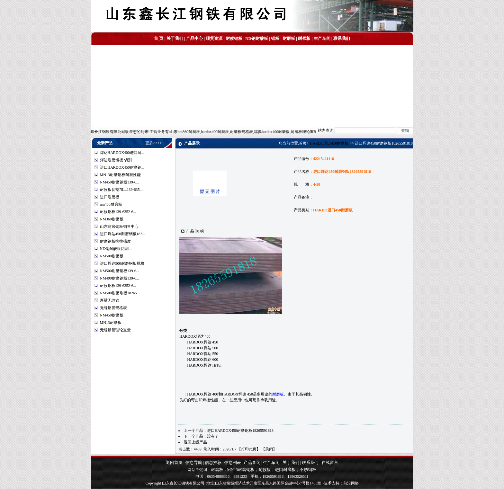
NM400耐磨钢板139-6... (119, 278)
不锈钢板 (308, 469)
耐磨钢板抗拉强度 (115, 241)
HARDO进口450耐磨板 (329, 143)
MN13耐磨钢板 (241, 469)
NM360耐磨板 (111, 219)
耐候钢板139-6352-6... (118, 211)
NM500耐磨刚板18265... (120, 293)
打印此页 (248, 449)
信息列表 (232, 462)
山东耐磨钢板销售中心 (119, 226)
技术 (327, 483)
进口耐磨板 (109, 197)
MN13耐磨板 (111, 322)
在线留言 (329, 462)
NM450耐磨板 (111, 315)
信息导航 (193, 462)
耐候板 (304, 38)
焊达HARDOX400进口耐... (122, 152)
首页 (303, 143)
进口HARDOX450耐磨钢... (122, 167)
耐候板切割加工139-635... (121, 189)
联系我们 (341, 38)
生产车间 (322, 38)
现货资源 (214, 38)
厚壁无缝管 (109, 300)
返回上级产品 (195, 442)
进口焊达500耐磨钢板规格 (122, 263)
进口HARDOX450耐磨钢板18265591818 (240, 430)
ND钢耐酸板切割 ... (116, 248)
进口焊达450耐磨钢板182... (122, 234)
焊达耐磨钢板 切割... (117, 160)
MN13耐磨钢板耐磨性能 (120, 175)
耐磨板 (289, 38)
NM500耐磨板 (111, 256)
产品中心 (194, 38)
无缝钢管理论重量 (115, 330)
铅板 (275, 38)
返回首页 (174, 462)
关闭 (269, 449)
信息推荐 (213, 462)
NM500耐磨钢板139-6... (119, 271)
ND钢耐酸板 (256, 38)
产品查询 (252, 462)
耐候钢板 (234, 38)
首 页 (158, 38)
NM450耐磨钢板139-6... (119, 182)
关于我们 (174, 38)
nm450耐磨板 (111, 204)
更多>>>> (153, 143)
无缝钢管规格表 (113, 308)
